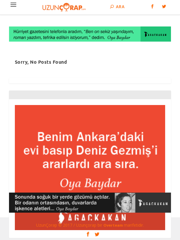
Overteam (113, 225)
